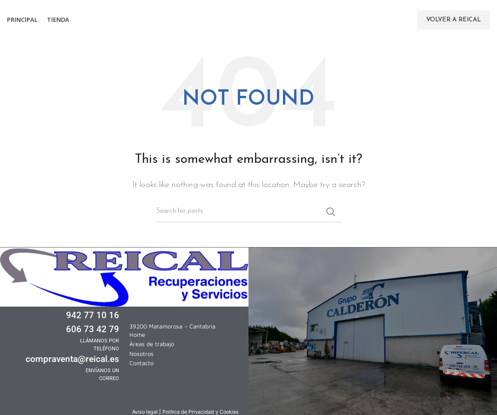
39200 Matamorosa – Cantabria (172, 326)
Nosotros (141, 353)
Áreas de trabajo (151, 344)
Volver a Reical (453, 20)
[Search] (248, 211)
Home (137, 334)
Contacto (141, 363)
